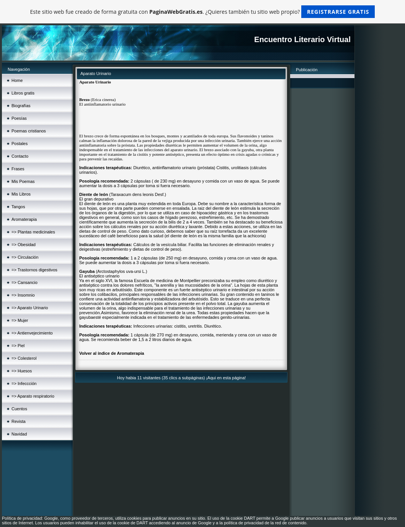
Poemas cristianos (28, 131)
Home (17, 80)
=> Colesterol (23, 358)
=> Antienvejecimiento (32, 333)
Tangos (18, 206)
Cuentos (19, 408)
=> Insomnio (23, 295)
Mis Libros (21, 194)
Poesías (19, 118)
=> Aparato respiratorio (32, 396)
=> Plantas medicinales (33, 232)
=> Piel (17, 345)
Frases (17, 168)
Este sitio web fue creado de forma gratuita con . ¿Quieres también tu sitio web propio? (202, 11)
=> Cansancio (24, 282)
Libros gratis (22, 93)
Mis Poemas (23, 181)
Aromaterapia (24, 219)
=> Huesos (21, 371)
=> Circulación (24, 257)
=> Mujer (19, 320)
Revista (18, 421)
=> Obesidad (23, 244)
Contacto (19, 156)
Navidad (19, 434)
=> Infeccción (23, 383)
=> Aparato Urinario (29, 307)
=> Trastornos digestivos (34, 270)
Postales (19, 143)
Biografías (21, 105)
